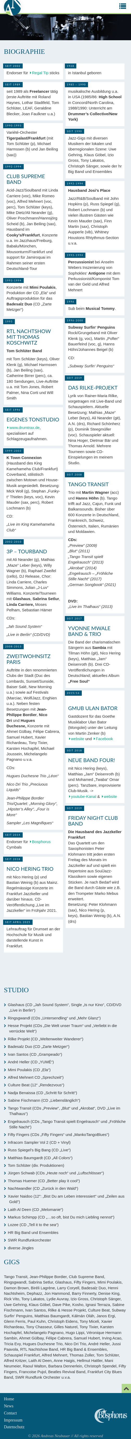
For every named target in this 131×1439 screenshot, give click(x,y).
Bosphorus (41, 841)
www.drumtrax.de (24, 427)
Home (9, 1399)
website (77, 738)
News (8, 1406)
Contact (10, 1413)
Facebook (104, 738)
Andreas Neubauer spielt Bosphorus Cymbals (111, 1416)
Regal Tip (40, 73)
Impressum (13, 1420)
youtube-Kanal (83, 796)
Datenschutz (14, 1427)
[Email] (126, 1388)
